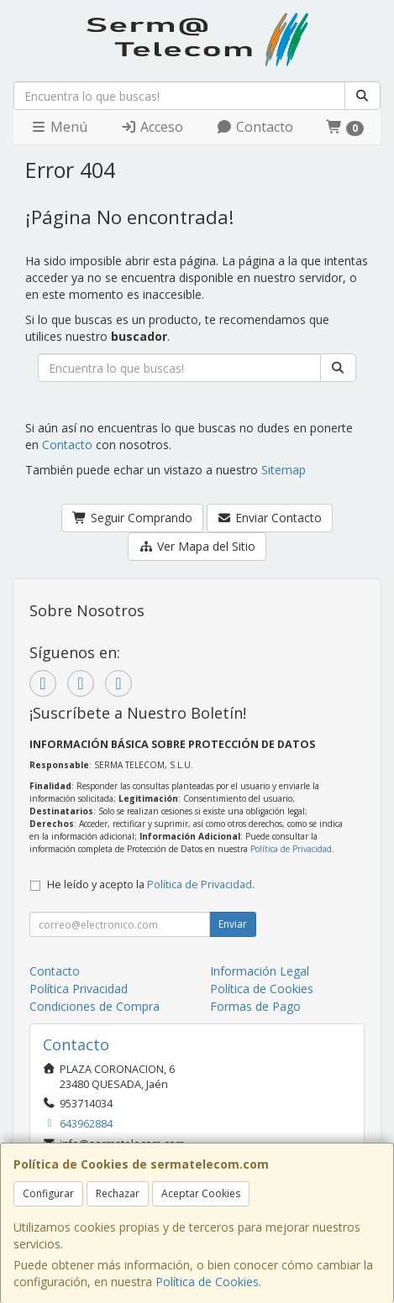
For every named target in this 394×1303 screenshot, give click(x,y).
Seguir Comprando (132, 518)
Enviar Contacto (270, 518)
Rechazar (117, 1193)
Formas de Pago (255, 1006)
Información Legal (259, 971)
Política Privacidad (78, 989)
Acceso (151, 127)
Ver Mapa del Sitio (197, 546)
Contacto (254, 127)
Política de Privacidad (291, 849)
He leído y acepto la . (151, 884)
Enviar (232, 924)
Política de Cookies (207, 1282)
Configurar (48, 1193)
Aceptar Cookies (200, 1193)
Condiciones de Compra (94, 1006)
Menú (58, 127)
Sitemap (283, 470)
